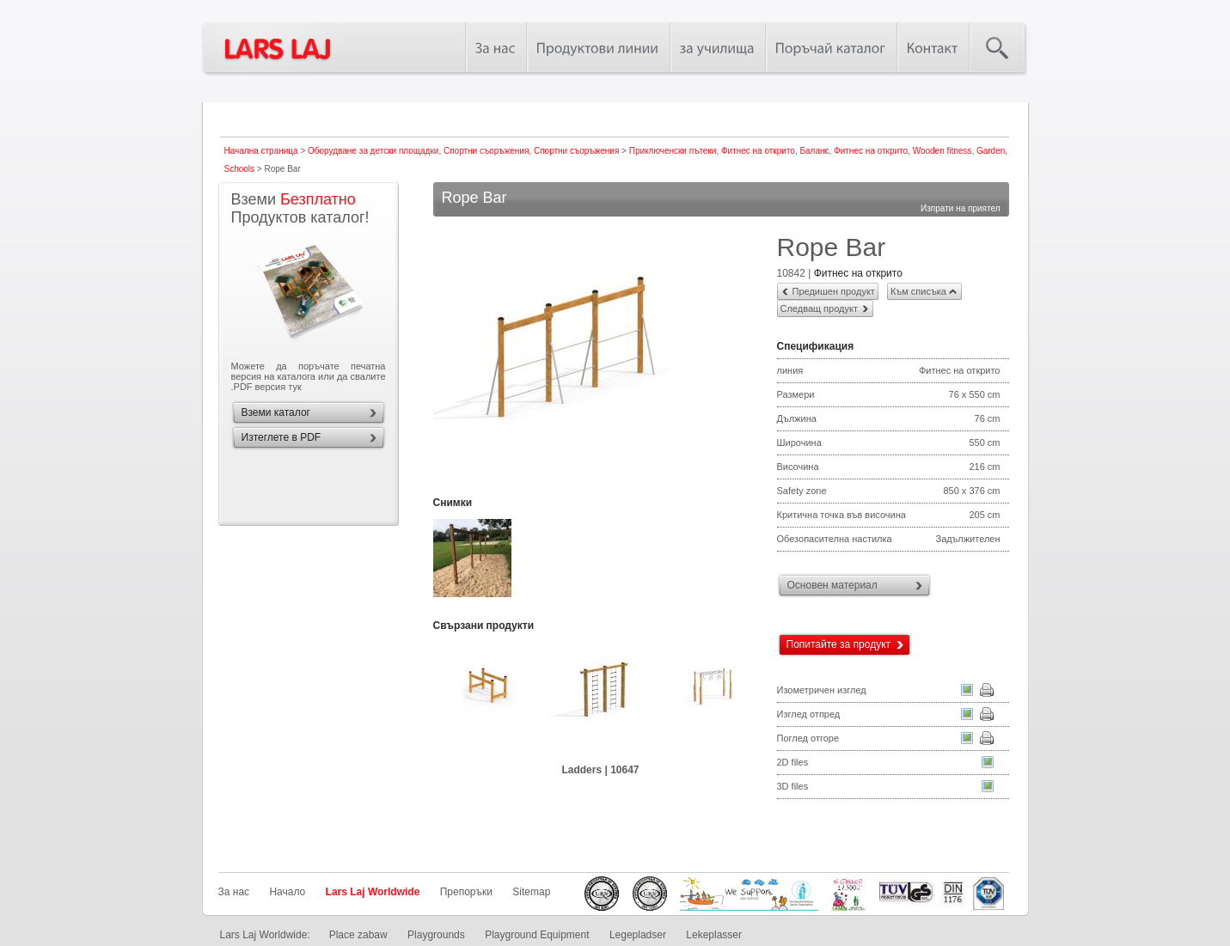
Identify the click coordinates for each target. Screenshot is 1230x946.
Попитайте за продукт (838, 644)
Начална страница (261, 151)
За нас (234, 892)
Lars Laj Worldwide (373, 892)
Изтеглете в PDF (281, 437)
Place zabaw (358, 935)
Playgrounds (436, 935)
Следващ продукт (819, 308)
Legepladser (637, 935)
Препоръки (466, 892)
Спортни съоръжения (486, 151)
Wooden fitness (942, 151)
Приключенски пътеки (673, 151)
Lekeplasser (714, 935)
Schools (239, 169)
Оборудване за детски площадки (373, 151)
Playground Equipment (537, 935)
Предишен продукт (833, 291)
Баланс (814, 151)
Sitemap (531, 892)
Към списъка (918, 291)
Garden (990, 151)
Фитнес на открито (758, 151)
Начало (287, 892)
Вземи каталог (276, 412)
